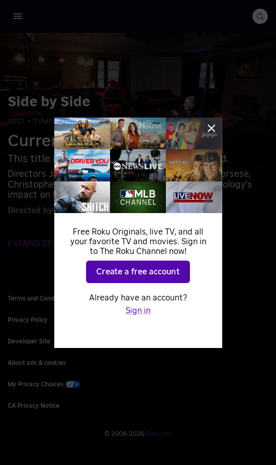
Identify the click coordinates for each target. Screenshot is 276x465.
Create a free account (138, 272)
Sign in (138, 311)
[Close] (211, 128)
